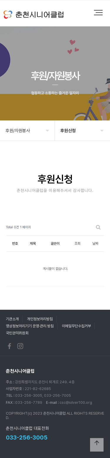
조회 (77, 243)
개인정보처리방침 (40, 319)
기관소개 (12, 319)
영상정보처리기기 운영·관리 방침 (30, 326)
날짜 (95, 243)
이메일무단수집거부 (76, 326)
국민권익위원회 (17, 333)
